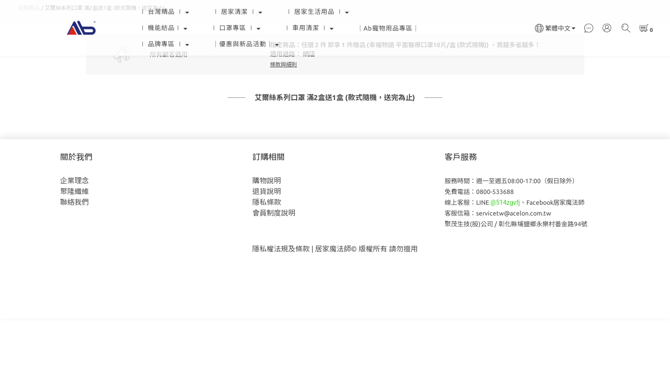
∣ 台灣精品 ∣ (164, 11)
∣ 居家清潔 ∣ (238, 11)
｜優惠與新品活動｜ (246, 44)
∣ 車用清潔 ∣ (309, 27)
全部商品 (28, 63)
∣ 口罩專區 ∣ (236, 27)
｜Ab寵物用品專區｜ (388, 28)
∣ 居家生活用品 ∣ (317, 11)
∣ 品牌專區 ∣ (164, 44)
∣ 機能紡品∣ (164, 27)
